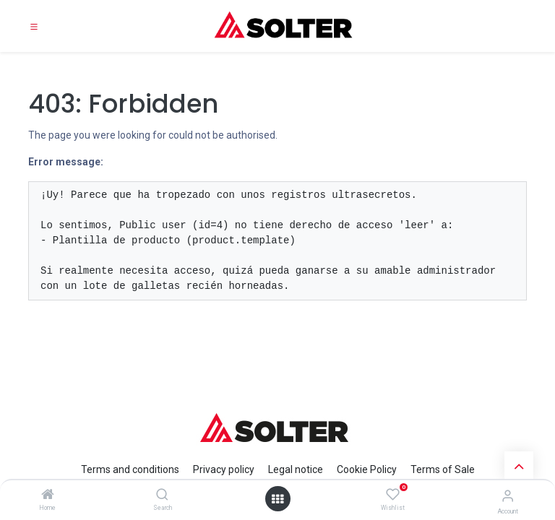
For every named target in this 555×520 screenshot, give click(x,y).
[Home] (47, 495)
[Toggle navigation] (34, 26)
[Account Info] (508, 496)
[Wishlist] (392, 494)
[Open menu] (277, 499)
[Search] (162, 495)
